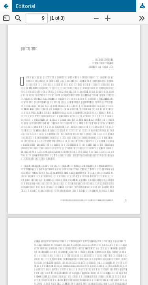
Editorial (25, 6)
